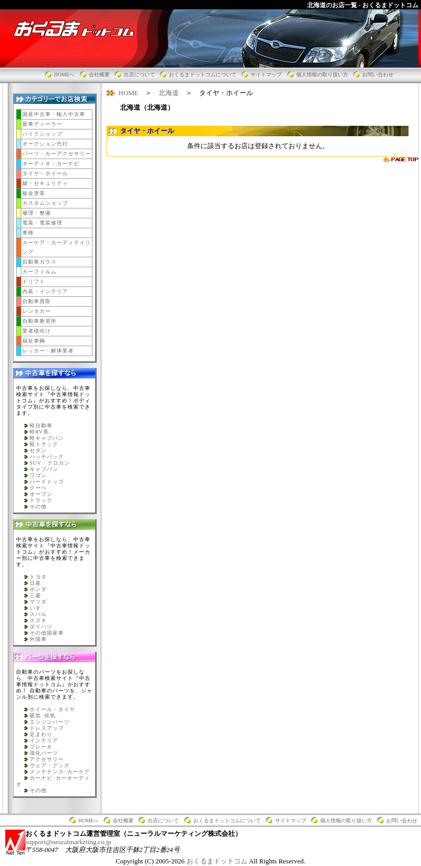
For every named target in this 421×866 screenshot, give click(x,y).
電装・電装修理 (42, 223)
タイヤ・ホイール (45, 173)
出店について (139, 74)
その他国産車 (47, 633)
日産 (35, 583)
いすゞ (38, 608)
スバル (38, 614)
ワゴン (38, 475)
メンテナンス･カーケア (60, 772)
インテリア (44, 740)
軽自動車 (41, 425)
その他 (38, 506)
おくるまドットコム (218, 861)
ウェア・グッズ (50, 765)
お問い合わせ (377, 74)
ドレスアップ (47, 728)
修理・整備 (36, 213)
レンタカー (36, 311)
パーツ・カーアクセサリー (56, 153)
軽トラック (44, 444)
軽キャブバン (47, 438)
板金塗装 (33, 193)
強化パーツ (44, 753)
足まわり (41, 734)
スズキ (38, 620)
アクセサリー (47, 759)
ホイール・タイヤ (52, 709)
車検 (28, 232)
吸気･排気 (43, 715)
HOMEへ (64, 74)
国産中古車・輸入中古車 (53, 114)
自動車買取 (36, 301)
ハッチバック (47, 457)
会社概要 (99, 74)
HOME (128, 93)
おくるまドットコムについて (202, 74)
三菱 (35, 595)
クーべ (38, 488)
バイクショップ (42, 134)
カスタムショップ (45, 203)
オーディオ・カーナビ (51, 163)
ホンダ (38, 589)
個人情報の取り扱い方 (322, 74)
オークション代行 (45, 144)
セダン (38, 450)
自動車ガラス (39, 262)
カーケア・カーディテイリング (56, 247)
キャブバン (44, 469)
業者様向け (36, 331)
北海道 (169, 93)
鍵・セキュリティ (45, 183)
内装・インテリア (45, 291)
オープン (41, 494)
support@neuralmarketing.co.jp (68, 842)
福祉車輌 (33, 341)
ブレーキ (41, 747)
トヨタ (38, 577)
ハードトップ (47, 481)
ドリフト (33, 281)
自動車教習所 (39, 321)
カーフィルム (39, 271)
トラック (41, 500)
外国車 (38, 639)
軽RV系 (39, 432)
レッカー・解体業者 (48, 350)
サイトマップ (266, 74)
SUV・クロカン (50, 463)
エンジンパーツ (50, 722)
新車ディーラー (42, 124)
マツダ (38, 602)
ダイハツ (41, 626)
